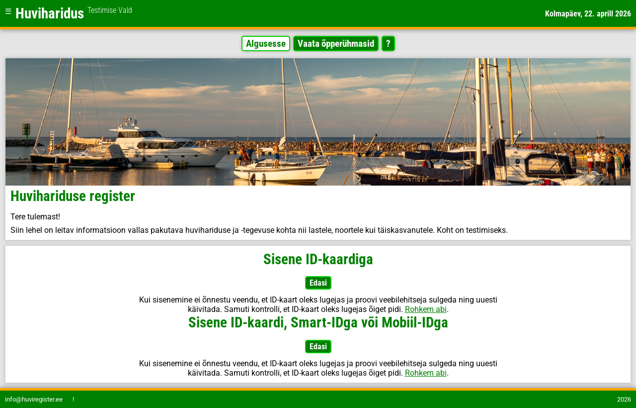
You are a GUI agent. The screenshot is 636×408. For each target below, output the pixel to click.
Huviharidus (73, 13)
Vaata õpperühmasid (336, 43)
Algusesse (266, 43)
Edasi (318, 283)
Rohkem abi (426, 309)
